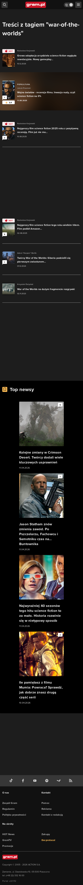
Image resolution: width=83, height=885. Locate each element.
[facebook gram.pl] (23, 780)
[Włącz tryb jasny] (69, 4)
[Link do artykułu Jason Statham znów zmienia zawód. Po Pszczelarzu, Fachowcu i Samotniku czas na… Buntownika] (41, 512)
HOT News (8, 834)
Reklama (47, 809)
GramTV (7, 840)
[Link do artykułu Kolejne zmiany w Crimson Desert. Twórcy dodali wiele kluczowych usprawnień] (41, 436)
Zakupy (46, 834)
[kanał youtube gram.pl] (35, 780)
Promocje (7, 846)
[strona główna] (35, 5)
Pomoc (45, 803)
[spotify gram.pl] (47, 780)
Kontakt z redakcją (52, 815)
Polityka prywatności (14, 815)
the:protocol (48, 840)
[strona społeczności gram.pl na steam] (59, 780)
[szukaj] (5, 5)
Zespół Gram (9, 803)
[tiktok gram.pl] (11, 780)
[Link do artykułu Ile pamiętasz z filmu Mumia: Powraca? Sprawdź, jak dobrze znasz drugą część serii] (41, 668)
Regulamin (8, 809)
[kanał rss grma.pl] (71, 780)
